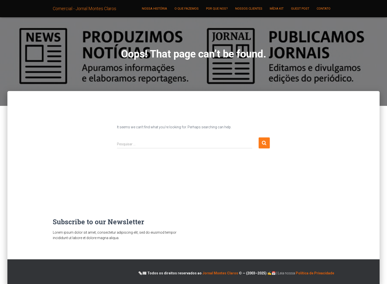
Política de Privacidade (315, 273)
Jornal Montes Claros (220, 273)
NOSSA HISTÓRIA (154, 8)
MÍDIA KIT (277, 8)
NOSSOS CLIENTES (248, 8)
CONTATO (323, 8)
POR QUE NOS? (217, 8)
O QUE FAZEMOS (186, 8)
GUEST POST (300, 8)
